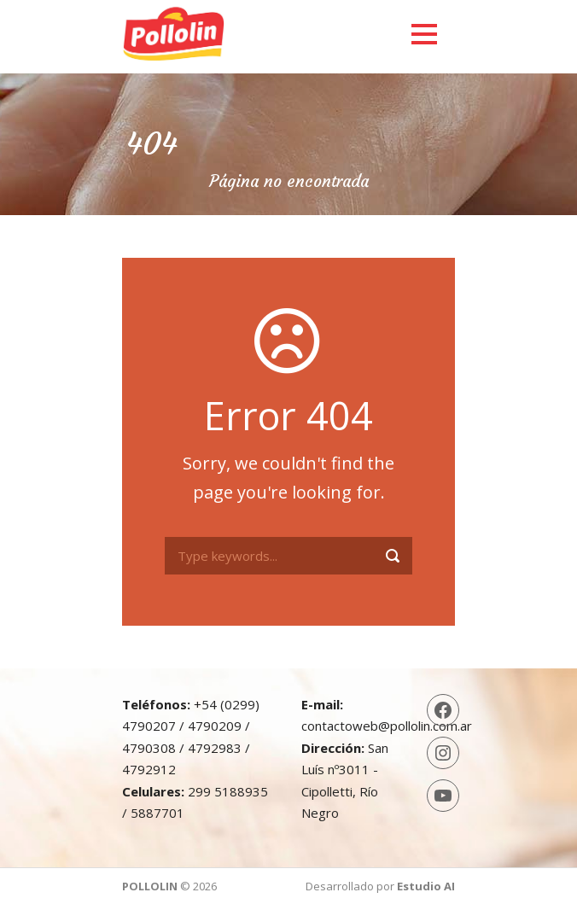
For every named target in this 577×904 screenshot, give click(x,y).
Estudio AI (426, 886)
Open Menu (423, 33)
